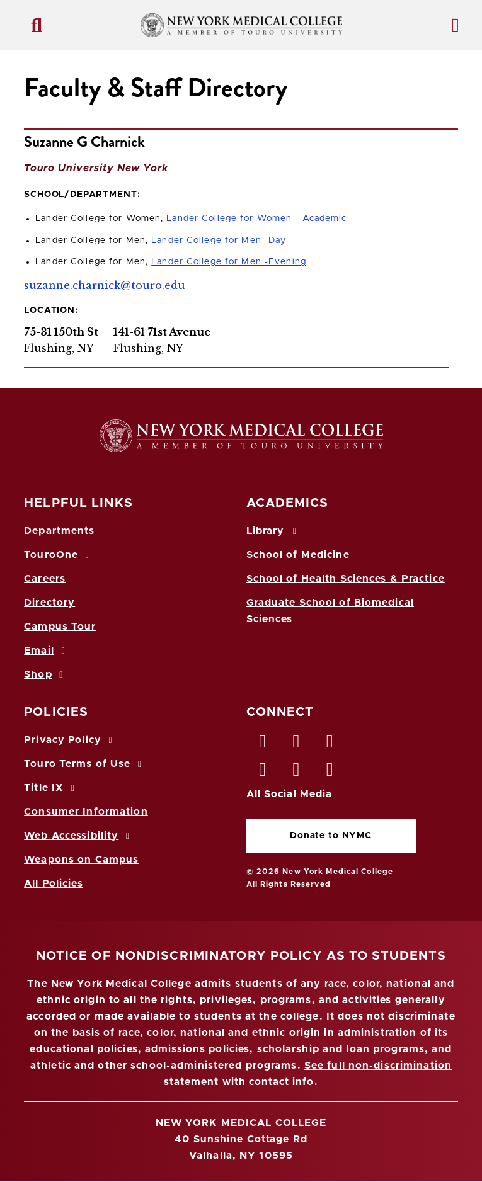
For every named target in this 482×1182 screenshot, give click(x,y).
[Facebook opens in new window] (263, 744)
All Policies (53, 883)
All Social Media (289, 794)
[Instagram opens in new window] (263, 773)
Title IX (51, 788)
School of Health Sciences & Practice (345, 579)
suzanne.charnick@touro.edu (104, 285)
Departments (59, 531)
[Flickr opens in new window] (330, 773)
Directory (49, 603)
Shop (45, 674)
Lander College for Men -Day (218, 240)
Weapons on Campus (81, 860)
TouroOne (58, 555)
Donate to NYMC (331, 835)
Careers (45, 579)
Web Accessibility (79, 836)
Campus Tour (60, 627)
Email (46, 650)
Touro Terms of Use (85, 764)
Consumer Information (85, 812)
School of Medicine (298, 555)
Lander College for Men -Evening (228, 262)
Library (273, 531)
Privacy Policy (70, 740)
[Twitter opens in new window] (297, 744)
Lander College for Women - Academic (256, 218)
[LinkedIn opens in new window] (330, 744)
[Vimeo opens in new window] (297, 773)
